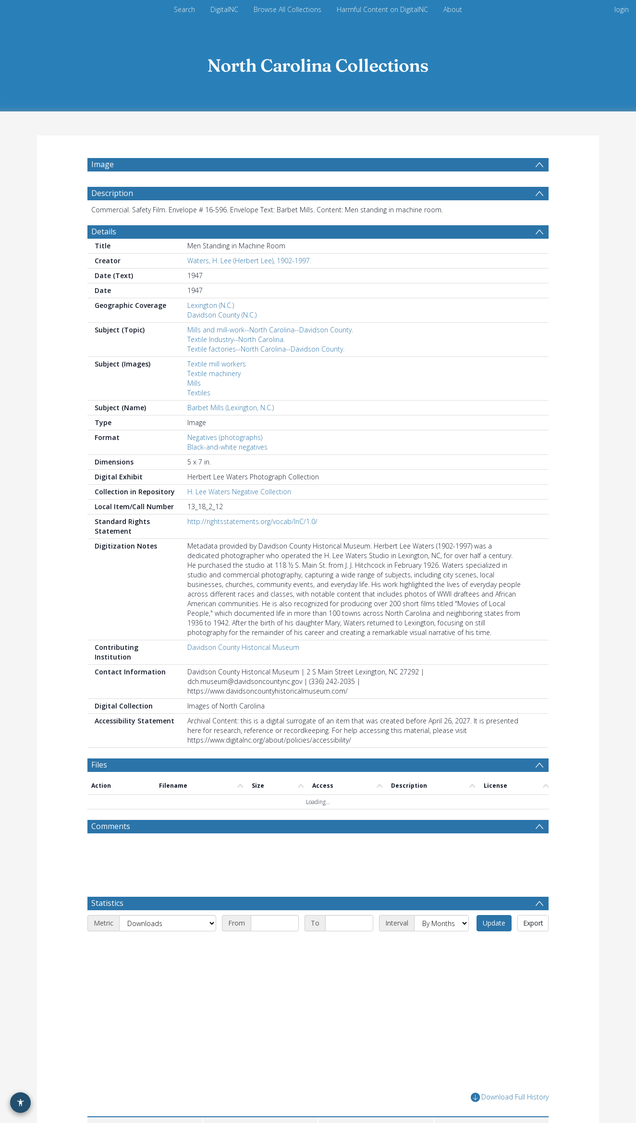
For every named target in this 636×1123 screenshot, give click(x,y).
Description (112, 193)
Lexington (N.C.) (210, 305)
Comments (110, 826)
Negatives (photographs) (224, 437)
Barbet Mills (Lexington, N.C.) (230, 407)
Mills (194, 383)
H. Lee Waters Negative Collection (239, 491)
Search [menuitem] (184, 9)
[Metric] (167, 923)
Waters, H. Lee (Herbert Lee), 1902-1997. (249, 260)
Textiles (198, 392)
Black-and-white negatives (227, 447)
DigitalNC (224, 9)
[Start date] (275, 923)
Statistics (107, 903)
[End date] (349, 923)
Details (103, 231)
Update (494, 923)
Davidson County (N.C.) (222, 314)
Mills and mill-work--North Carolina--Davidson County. (270, 329)
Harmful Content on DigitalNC (382, 9)
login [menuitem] (621, 9)
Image (102, 164)
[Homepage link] (318, 63)
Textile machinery (214, 373)
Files (99, 764)
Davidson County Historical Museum (243, 647)
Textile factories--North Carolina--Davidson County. (265, 349)
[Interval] (441, 923)
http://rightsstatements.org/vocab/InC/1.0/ (252, 521)
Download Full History (510, 1097)
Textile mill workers (216, 363)
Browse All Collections (287, 9)
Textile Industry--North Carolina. (236, 339)
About (452, 9)
